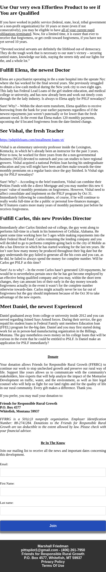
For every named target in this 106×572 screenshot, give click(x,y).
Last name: (6, 502)
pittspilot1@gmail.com (39, 550)
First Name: (7, 483)
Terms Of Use (53, 565)
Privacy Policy (53, 562)
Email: (4, 464)
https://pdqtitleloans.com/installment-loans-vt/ (32, 140)
